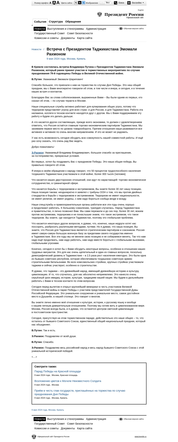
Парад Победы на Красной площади (57, 371)
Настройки (137, 2)
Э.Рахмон (38, 152)
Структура (56, 21)
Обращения (73, 21)
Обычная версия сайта (134, 28)
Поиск (121, 2)
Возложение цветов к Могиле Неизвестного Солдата (67, 381)
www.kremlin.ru (140, 437)
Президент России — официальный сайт (120, 15)
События (40, 21)
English (141, 10)
